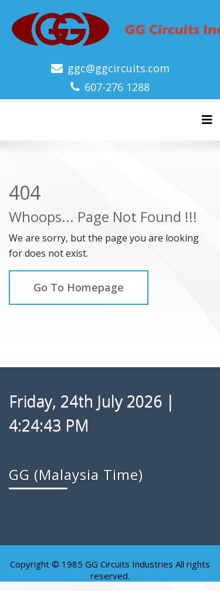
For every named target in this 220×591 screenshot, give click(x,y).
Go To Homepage (78, 287)
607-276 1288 (117, 87)
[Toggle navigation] (207, 120)
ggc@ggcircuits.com (118, 68)
